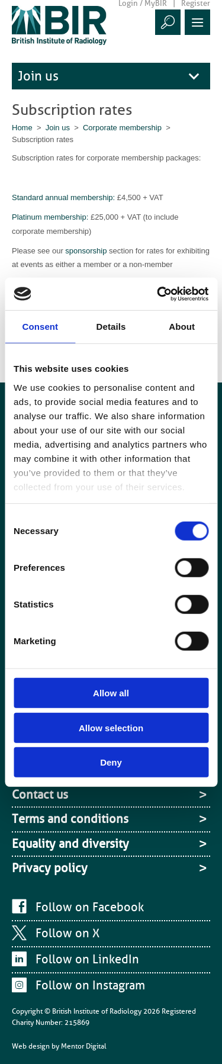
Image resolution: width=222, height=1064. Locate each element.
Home (22, 127)
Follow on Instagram (90, 985)
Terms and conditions (70, 819)
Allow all (111, 693)
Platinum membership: (51, 217)
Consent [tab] (40, 327)
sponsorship (87, 250)
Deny (111, 762)
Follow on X (67, 933)
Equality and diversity (70, 844)
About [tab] (182, 327)
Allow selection (111, 727)
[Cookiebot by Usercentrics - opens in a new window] (158, 293)
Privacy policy (50, 868)
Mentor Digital (84, 1046)
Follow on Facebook (90, 907)
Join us (38, 76)
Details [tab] (111, 327)
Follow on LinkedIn (87, 959)
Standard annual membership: (63, 197)
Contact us (40, 794)
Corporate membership (122, 127)
